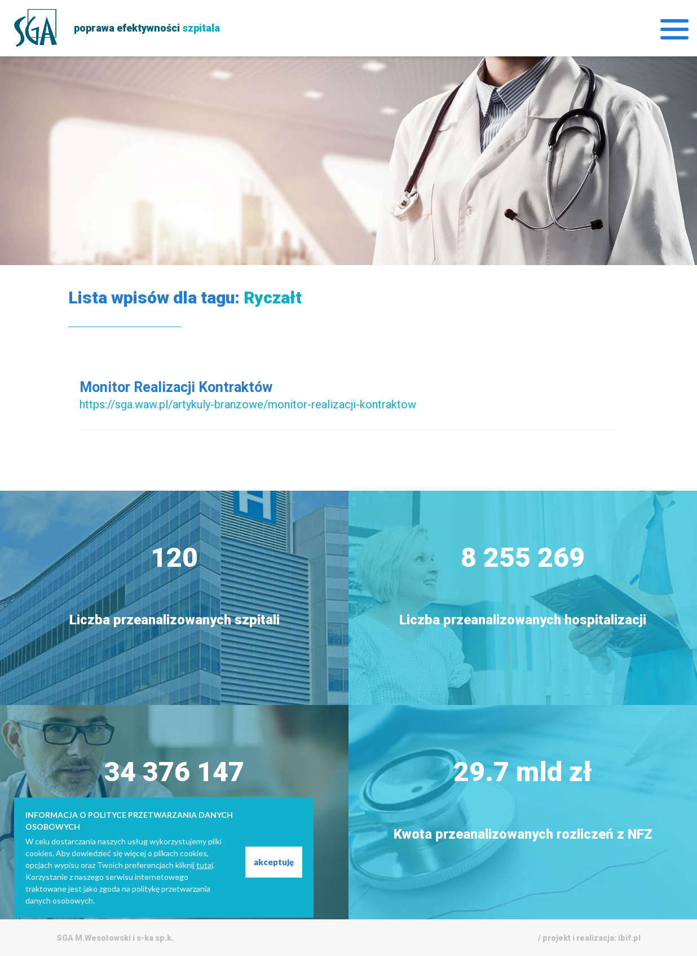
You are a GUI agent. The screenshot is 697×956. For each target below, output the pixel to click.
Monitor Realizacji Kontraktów (176, 387)
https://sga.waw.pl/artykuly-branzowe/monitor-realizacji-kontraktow (248, 404)
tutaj (204, 865)
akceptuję (274, 862)
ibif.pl (629, 937)
